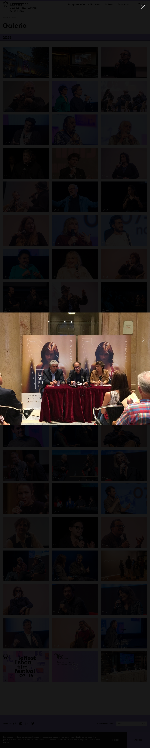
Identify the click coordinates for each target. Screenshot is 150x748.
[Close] (143, 7)
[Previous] (7, 339)
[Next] (143, 339)
